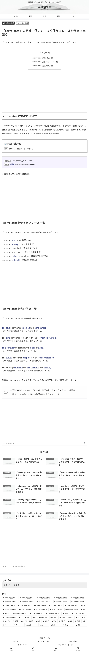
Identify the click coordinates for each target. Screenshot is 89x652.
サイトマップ (23, 644)
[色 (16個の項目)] (7, 625)
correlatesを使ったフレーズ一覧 (45, 61)
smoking (26, 327)
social (40, 357)
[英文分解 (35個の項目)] (7, 621)
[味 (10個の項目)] (43, 625)
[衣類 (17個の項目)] (77, 621)
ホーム (15, 641)
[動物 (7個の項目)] (56, 625)
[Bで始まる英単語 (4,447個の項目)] (27, 601)
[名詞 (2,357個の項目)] (83, 605)
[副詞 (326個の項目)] (66, 613)
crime (36, 367)
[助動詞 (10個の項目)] (31, 625)
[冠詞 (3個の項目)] (81, 625)
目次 (41, 52)
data (8, 337)
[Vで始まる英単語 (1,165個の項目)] (71, 609)
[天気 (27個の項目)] (54, 621)
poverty (47, 367)
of (13, 259)
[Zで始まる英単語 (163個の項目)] (9, 617)
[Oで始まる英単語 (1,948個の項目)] (25, 609)
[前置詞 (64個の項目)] (53, 617)
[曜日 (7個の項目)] (68, 625)
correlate (18, 367)
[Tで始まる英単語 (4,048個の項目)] (61, 601)
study (8, 327)
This (4, 347)
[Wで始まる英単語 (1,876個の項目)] (41, 609)
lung (37, 327)
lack (33, 347)
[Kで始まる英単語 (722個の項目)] (20, 613)
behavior (10, 347)
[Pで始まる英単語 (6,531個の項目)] (44, 597)
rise (28, 367)
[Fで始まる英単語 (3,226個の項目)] (24, 605)
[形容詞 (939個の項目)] (7, 613)
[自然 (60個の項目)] (71, 617)
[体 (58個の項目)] (78, 617)
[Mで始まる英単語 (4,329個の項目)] (44, 601)
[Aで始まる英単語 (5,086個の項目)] (61, 597)
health (17, 259)
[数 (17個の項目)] (84, 621)
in (32, 367)
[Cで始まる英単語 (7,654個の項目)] (27, 597)
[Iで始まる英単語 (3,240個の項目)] (9, 605)
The (4, 327)
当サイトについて (44, 641)
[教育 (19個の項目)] (70, 621)
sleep (40, 347)
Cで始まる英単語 (22, 23)
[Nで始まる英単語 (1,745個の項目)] (56, 609)
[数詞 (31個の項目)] (38, 621)
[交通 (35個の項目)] (15, 621)
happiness (27, 357)
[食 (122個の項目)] (34, 617)
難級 (12, 164)
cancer (43, 327)
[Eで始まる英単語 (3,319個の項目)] (78, 601)
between (16, 255)
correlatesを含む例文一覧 (42, 65)
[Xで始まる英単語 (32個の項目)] (27, 621)
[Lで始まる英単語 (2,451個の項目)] (71, 605)
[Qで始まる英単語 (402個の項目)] (53, 613)
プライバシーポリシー (66, 644)
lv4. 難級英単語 (8, 23)
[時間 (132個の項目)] (27, 617)
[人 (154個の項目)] (20, 617)
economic (42, 337)
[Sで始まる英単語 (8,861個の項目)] (10, 597)
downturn (51, 337)
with (14, 240)
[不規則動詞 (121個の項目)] (43, 617)
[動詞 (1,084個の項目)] (83, 609)
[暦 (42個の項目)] (84, 617)
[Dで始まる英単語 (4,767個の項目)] (78, 597)
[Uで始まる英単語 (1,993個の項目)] (9, 609)
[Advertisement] (44, 89)
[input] (44, 443)
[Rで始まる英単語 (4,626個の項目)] (10, 601)
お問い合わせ (73, 641)
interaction (48, 357)
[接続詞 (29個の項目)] (46, 621)
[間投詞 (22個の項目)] (62, 621)
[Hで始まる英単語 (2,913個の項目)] (40, 605)
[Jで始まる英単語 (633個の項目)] (37, 613)
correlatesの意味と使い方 (42, 57)
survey (9, 357)
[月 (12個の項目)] (18, 625)
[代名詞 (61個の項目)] (62, 617)
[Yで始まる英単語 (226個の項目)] (79, 613)
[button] (84, 443)
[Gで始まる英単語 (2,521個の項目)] (56, 605)
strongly (16, 244)
